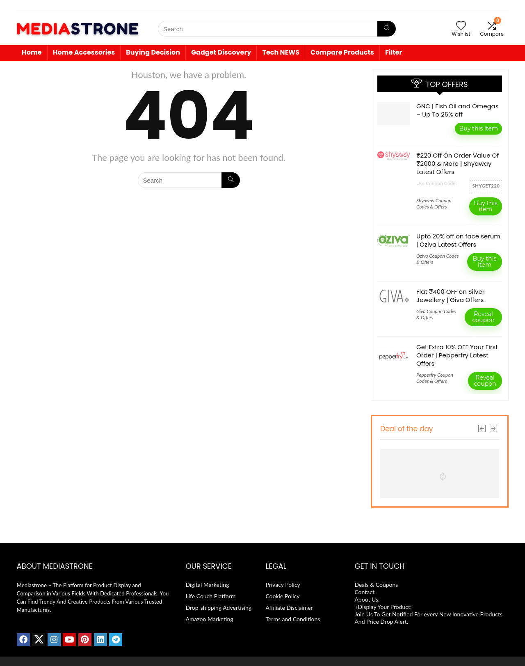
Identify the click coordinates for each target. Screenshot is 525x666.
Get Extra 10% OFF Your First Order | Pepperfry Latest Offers (457, 355)
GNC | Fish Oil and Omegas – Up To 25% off (457, 110)
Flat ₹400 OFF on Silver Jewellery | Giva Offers (450, 295)
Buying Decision (153, 52)
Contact (365, 591)
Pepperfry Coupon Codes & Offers (434, 378)
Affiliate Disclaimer (289, 607)
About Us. (367, 599)
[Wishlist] (461, 26)
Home (32, 52)
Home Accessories (84, 52)
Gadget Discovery (221, 52)
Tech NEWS (280, 52)
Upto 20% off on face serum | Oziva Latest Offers (458, 240)
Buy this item (478, 128)
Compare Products (342, 52)
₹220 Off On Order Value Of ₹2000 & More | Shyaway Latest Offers (457, 163)
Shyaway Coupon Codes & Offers (434, 203)
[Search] (386, 29)
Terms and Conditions (292, 619)
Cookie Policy (282, 596)
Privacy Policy (282, 584)
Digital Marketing (207, 584)
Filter (393, 52)
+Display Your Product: (383, 606)
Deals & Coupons (376, 584)
